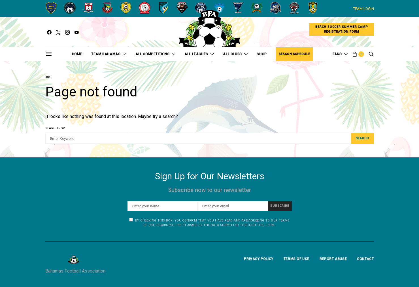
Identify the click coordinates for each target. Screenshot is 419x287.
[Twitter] (58, 32)
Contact (365, 259)
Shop (262, 54)
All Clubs (232, 54)
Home (77, 54)
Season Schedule (294, 54)
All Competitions (152, 54)
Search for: (55, 128)
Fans (337, 54)
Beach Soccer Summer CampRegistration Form (341, 29)
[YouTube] (76, 32)
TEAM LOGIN (363, 9)
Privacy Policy (258, 259)
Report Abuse (333, 259)
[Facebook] (49, 32)
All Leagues (196, 54)
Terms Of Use (296, 259)
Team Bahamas (105, 54)
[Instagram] (67, 32)
